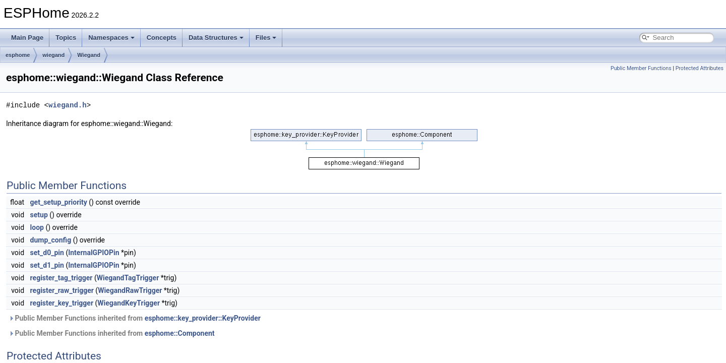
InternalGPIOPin (93, 253)
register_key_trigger (61, 303)
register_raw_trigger (62, 290)
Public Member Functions (641, 68)
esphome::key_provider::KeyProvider (203, 318)
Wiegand (88, 55)
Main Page (27, 37)
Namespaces (111, 37)
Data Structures (216, 37)
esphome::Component (180, 333)
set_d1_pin (47, 265)
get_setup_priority (58, 202)
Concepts (161, 37)
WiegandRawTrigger (130, 290)
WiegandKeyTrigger (128, 303)
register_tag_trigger (61, 278)
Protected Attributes (699, 68)
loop (37, 227)
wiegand (53, 55)
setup (39, 215)
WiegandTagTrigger (128, 278)
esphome (18, 55)
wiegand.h (67, 105)
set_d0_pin (47, 253)
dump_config (51, 240)
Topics (65, 37)
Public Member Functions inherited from (135, 318)
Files (266, 37)
